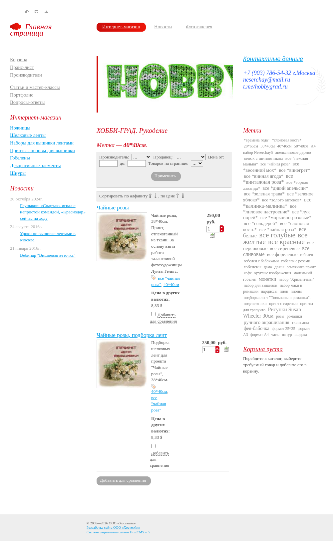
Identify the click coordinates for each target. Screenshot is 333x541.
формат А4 (259, 334)
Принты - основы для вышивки (42, 150)
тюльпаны (300, 322)
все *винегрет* (294, 170)
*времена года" (256, 140)
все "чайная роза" (158, 403)
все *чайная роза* (277, 229)
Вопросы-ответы (27, 102)
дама (268, 267)
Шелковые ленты (28, 135)
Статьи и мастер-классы (35, 87)
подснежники (255, 303)
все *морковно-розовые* (286, 217)
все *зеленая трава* (264, 193)
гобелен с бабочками (261, 261)
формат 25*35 (283, 328)
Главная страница (31, 29)
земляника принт (301, 267)
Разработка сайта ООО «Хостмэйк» (113, 527)
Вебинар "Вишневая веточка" (47, 255)
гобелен (306, 254)
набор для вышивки (260, 285)
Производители (26, 75)
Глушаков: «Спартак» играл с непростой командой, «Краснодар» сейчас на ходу (53, 211)
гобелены (252, 266)
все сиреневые (285, 248)
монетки (267, 279)
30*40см (267, 146)
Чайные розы (113, 207)
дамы (279, 266)
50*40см (301, 146)
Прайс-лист (22, 67)
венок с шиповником (263, 158)
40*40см (171, 284)
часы (275, 334)
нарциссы (269, 291)
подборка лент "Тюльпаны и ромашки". (277, 297)
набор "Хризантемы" (296, 279)
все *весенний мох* (271, 166)
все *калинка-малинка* (277, 202)
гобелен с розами (295, 261)
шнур (287, 334)
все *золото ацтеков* (282, 199)
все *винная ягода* (263, 176)
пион (284, 291)
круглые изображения (272, 273)
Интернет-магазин (121, 26)
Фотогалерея (199, 26)
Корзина (18, 59)
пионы (296, 291)
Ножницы (20, 128)
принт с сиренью (283, 303)
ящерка (301, 334)
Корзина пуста (263, 349)
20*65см (251, 146)
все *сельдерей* (260, 223)
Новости (163, 26)
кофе (248, 273)
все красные (286, 242)
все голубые (277, 235)
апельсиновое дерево (293, 152)
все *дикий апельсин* (285, 188)
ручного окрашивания (266, 322)
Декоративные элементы (35, 165)
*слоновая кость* (287, 140)
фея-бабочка (256, 328)
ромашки (294, 316)
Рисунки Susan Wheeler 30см (272, 313)
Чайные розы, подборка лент (132, 335)
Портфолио (22, 95)
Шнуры (18, 173)
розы (280, 316)
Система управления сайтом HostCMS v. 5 (118, 532)
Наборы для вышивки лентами (42, 142)
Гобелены (20, 157)
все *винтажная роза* (268, 179)
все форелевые (282, 254)
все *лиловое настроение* (269, 208)
